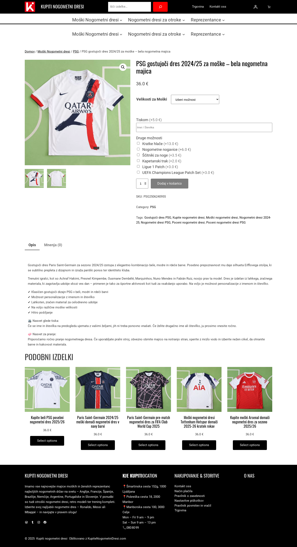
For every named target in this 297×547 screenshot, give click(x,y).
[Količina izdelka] (142, 184)
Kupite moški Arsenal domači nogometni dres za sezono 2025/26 (250, 422)
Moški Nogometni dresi (54, 51)
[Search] (160, 7)
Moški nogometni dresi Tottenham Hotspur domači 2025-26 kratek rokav (199, 422)
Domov (30, 51)
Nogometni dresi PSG (156, 222)
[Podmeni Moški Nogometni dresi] (121, 20)
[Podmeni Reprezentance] (223, 20)
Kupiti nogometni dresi (62, 7)
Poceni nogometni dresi (188, 222)
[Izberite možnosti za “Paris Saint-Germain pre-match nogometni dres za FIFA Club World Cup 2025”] (148, 445)
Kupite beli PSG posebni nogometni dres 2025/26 (47, 420)
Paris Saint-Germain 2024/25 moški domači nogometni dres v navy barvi (97, 422)
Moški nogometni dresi (222, 217)
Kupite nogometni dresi (189, 217)
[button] (123, 67)
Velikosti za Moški (151, 99)
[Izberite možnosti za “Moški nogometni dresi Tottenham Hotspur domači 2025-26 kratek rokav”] (199, 445)
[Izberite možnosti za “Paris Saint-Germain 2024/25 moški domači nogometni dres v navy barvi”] (98, 445)
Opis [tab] (32, 245)
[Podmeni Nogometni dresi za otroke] (183, 20)
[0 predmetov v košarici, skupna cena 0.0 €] (269, 7)
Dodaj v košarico (169, 183)
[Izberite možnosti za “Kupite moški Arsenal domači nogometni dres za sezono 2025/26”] (250, 445)
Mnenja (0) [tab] (53, 245)
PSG (76, 51)
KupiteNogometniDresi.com (107, 538)
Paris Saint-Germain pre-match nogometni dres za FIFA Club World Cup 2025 (148, 422)
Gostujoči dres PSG (157, 217)
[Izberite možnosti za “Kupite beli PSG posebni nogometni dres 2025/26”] (47, 441)
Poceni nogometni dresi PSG (226, 222)
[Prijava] (255, 7)
